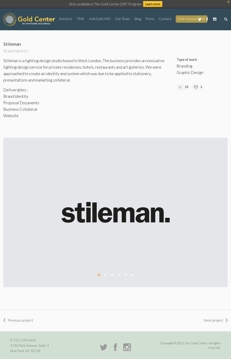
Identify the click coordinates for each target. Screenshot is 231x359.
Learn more (152, 4)
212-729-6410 (25, 340)
